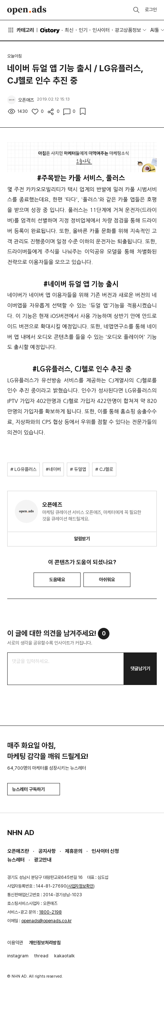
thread (41, 955)
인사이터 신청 (105, 851)
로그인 (151, 9)
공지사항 (47, 851)
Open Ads (26, 10)
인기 (83, 30)
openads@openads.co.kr (46, 920)
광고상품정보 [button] (128, 30)
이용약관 (15, 942)
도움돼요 (57, 579)
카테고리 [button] (20, 30)
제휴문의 (73, 851)
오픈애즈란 (18, 851)
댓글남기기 (140, 668)
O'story (50, 30)
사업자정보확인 (80, 886)
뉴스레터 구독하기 (33, 789)
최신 (69, 30)
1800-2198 (50, 912)
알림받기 (82, 538)
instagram (18, 955)
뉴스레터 (16, 860)
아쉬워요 (107, 579)
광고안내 (42, 860)
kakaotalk (64, 955)
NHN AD (20, 832)
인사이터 (101, 30)
